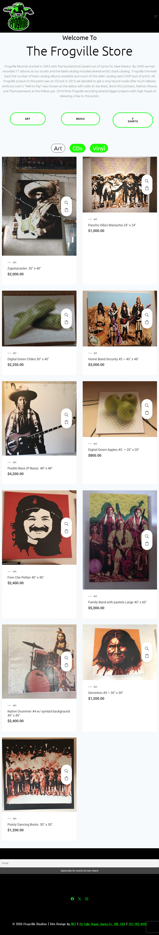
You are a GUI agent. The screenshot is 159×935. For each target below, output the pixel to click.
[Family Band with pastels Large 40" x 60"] (147, 536)
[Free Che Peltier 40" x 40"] (66, 524)
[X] (79, 899)
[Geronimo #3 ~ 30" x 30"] (147, 648)
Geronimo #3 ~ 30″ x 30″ (105, 693)
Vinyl (99, 148)
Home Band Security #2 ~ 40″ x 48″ (113, 359)
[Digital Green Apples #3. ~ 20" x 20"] (147, 405)
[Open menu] (155, 16)
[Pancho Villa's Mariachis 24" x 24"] (147, 181)
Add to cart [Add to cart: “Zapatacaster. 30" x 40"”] (66, 210)
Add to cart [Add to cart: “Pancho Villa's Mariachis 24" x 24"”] (147, 188)
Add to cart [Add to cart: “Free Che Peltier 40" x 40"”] (66, 531)
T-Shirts (140, 120)
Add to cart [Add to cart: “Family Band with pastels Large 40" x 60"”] (147, 543)
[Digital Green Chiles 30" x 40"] (66, 315)
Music (88, 119)
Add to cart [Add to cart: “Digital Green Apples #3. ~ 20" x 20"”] (147, 412)
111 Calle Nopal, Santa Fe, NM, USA (102, 924)
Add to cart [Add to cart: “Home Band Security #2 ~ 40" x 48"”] (147, 322)
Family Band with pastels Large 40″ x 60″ (117, 602)
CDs (77, 148)
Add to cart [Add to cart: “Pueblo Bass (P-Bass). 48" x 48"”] (66, 422)
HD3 (73, 924)
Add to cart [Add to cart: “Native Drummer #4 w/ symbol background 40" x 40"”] (66, 665)
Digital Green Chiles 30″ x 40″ (28, 359)
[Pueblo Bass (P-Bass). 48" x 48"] (66, 414)
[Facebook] (72, 899)
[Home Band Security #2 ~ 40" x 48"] (147, 315)
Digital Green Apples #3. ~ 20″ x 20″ (113, 450)
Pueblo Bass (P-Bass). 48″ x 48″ (30, 468)
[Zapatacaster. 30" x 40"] (66, 202)
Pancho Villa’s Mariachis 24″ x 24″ (112, 225)
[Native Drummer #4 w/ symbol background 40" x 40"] (66, 658)
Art (35, 119)
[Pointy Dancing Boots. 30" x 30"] (66, 771)
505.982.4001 (138, 924)
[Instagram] (87, 899)
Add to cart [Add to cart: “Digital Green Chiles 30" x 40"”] (66, 322)
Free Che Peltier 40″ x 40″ (25, 577)
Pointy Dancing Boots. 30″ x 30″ (30, 824)
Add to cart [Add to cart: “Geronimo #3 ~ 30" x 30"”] (147, 656)
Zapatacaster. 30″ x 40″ (24, 268)
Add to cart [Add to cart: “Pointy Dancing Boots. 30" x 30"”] (66, 778)
